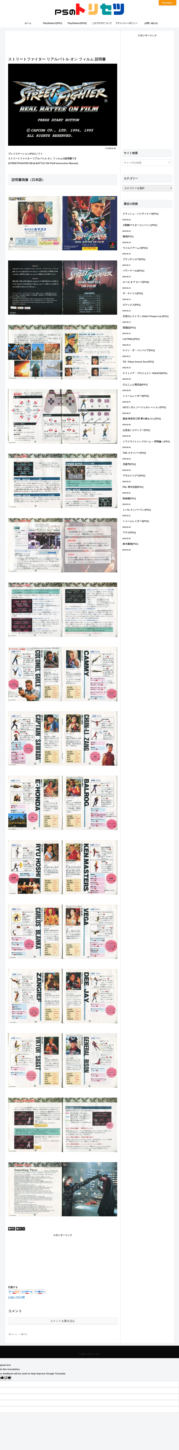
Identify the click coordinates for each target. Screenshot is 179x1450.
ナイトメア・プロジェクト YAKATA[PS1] (145, 373)
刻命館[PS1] (129, 498)
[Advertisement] (62, 42)
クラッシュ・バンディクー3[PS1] (141, 213)
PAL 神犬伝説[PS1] (133, 487)
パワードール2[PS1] (133, 270)
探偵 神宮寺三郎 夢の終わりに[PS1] (142, 418)
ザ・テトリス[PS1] (133, 293)
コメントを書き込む (62, 1320)
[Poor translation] (7, 1378)
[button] (169, 162)
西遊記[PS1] (129, 327)
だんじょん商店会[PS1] (135, 384)
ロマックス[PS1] (132, 304)
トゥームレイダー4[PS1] (136, 521)
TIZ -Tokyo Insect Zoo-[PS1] (138, 361)
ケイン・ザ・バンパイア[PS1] (139, 350)
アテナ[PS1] (129, 532)
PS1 (11, 1229)
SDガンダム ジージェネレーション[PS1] (144, 407)
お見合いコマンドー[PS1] (136, 430)
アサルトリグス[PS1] (134, 475)
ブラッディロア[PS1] (134, 259)
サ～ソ (20, 1229)
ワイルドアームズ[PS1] (135, 248)
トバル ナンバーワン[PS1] (137, 510)
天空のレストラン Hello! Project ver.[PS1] (146, 316)
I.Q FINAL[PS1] (131, 339)
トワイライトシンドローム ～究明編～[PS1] (146, 441)
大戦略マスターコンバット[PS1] (140, 225)
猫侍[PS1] (128, 236)
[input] (147, 163)
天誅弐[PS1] (129, 464)
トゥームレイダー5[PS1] (136, 396)
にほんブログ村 (16, 1297)
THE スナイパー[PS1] (134, 453)
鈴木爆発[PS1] (130, 544)
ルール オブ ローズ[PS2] (136, 282)
